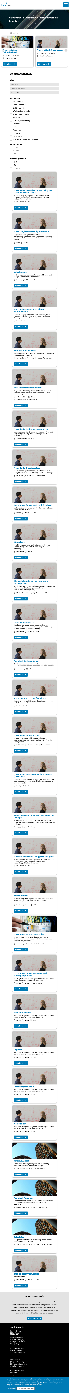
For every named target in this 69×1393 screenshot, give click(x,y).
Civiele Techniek (18, 105)
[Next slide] (65, 50)
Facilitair (15, 133)
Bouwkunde (16, 102)
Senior (14, 154)
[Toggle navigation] (66, 4)
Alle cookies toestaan (26, 1388)
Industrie (15, 117)
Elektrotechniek (17, 108)
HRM (13, 127)
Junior (14, 148)
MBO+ (14, 162)
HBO (13, 165)
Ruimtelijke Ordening (20, 121)
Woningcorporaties (19, 114)
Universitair (16, 168)
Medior (14, 151)
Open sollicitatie (34, 1318)
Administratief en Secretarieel (24, 140)
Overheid (15, 124)
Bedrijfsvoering (17, 136)
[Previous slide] (3, 50)
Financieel (15, 130)
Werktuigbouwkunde (20, 111)
